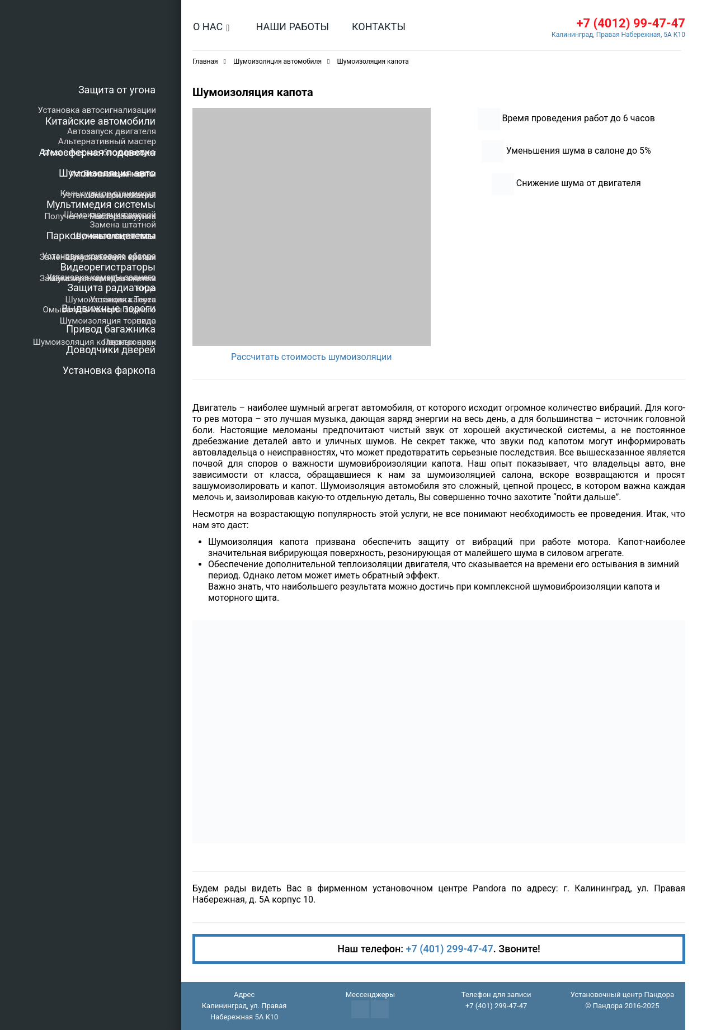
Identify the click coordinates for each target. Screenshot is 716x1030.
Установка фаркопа (109, 370)
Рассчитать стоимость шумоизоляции (311, 357)
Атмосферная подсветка (97, 152)
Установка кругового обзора (99, 256)
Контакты (379, 26)
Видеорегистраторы (108, 267)
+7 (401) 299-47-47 (449, 949)
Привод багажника (111, 329)
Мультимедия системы (101, 204)
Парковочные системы (101, 235)
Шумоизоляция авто (107, 173)
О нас (208, 26)
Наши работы (292, 26)
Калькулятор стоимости (108, 193)
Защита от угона (117, 90)
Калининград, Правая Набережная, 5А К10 (618, 35)
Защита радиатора (111, 287)
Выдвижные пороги (109, 308)
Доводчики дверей (111, 349)
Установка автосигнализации (97, 110)
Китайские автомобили (100, 121)
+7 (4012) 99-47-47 (630, 23)
